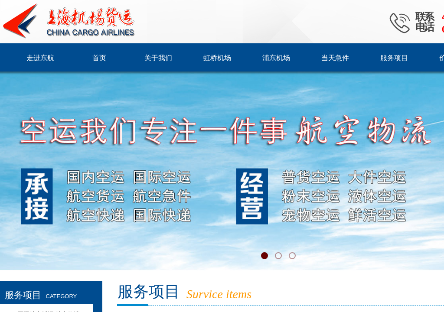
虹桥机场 (217, 58)
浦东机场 (276, 58)
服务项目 (394, 58)
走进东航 (40, 58)
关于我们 (158, 58)
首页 (99, 58)
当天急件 (335, 58)
